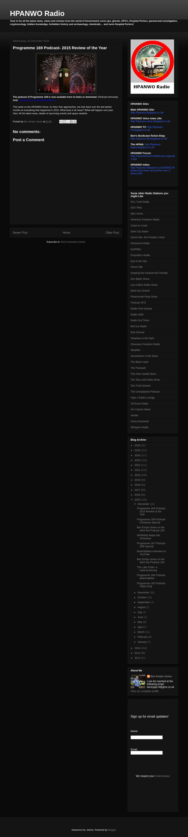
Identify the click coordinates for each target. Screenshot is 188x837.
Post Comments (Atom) (73, 242)
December (143, 504)
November (143, 592)
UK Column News (141, 409)
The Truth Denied (140, 385)
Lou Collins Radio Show (144, 284)
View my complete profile (145, 691)
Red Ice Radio (139, 326)
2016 (138, 494)
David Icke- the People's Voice (148, 237)
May (140, 622)
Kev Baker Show (140, 278)
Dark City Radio (139, 231)
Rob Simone (138, 332)
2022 (138, 465)
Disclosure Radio (140, 243)
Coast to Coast (139, 225)
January (142, 641)
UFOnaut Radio (139, 403)
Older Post (112, 232)
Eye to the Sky (139, 261)
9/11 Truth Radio (140, 201)
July (140, 612)
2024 (138, 455)
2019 (138, 479)
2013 (138, 653)
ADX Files (136, 207)
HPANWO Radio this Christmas (148, 537)
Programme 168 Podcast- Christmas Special (151, 521)
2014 (138, 648)
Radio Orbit (137, 314)
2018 (138, 484)
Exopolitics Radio (140, 255)
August (141, 607)
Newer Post (20, 232)
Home (66, 232)
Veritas (134, 415)
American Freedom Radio (145, 219)
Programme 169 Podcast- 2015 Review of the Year (151, 511)
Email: (134, 749)
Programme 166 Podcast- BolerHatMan (151, 577)
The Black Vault (139, 361)
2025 (138, 450)
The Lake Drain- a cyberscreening (147, 569)
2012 (138, 657)
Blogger (112, 829)
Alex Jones (137, 213)
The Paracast (138, 367)
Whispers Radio (140, 427)
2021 (138, 470)
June (140, 617)
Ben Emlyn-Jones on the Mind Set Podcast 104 (151, 561)
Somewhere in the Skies (144, 356)
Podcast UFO (138, 302)
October (142, 597)
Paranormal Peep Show (144, 296)
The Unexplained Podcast (145, 391)
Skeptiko (135, 350)
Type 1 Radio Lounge (143, 397)
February (142, 636)
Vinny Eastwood (140, 421)
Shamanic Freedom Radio (145, 344)
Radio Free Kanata (141, 308)
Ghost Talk (137, 266)
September (144, 602)
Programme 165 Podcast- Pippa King (151, 585)
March (141, 632)
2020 (138, 475)
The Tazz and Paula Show (145, 379)
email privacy (162, 776)
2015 (138, 499)
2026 (138, 445)
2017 (138, 489)
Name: (134, 731)
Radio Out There (140, 320)
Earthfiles (136, 249)
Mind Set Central (140, 290)
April (140, 627)
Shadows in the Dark (142, 338)
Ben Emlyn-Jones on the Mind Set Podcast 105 (151, 529)
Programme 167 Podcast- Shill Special (151, 545)
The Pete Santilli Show (143, 373)
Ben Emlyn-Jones (161, 676)
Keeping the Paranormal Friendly (149, 272)
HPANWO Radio (37, 13)
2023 (138, 460)
